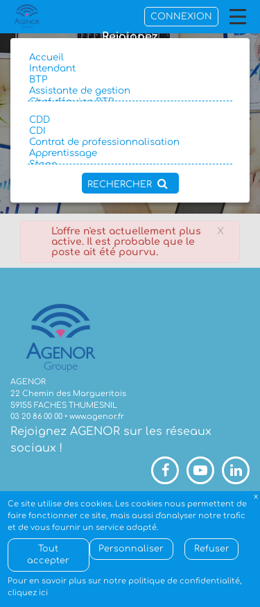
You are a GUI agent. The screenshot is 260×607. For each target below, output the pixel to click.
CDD (130, 120)
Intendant (130, 68)
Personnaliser (131, 549)
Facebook (165, 470)
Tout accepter (48, 554)
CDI (130, 131)
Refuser (211, 549)
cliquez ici (28, 592)
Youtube (200, 470)
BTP (130, 79)
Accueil (130, 57)
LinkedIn (236, 470)
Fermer (256, 497)
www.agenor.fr (96, 416)
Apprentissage (130, 153)
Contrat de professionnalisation (130, 142)
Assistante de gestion (130, 90)
